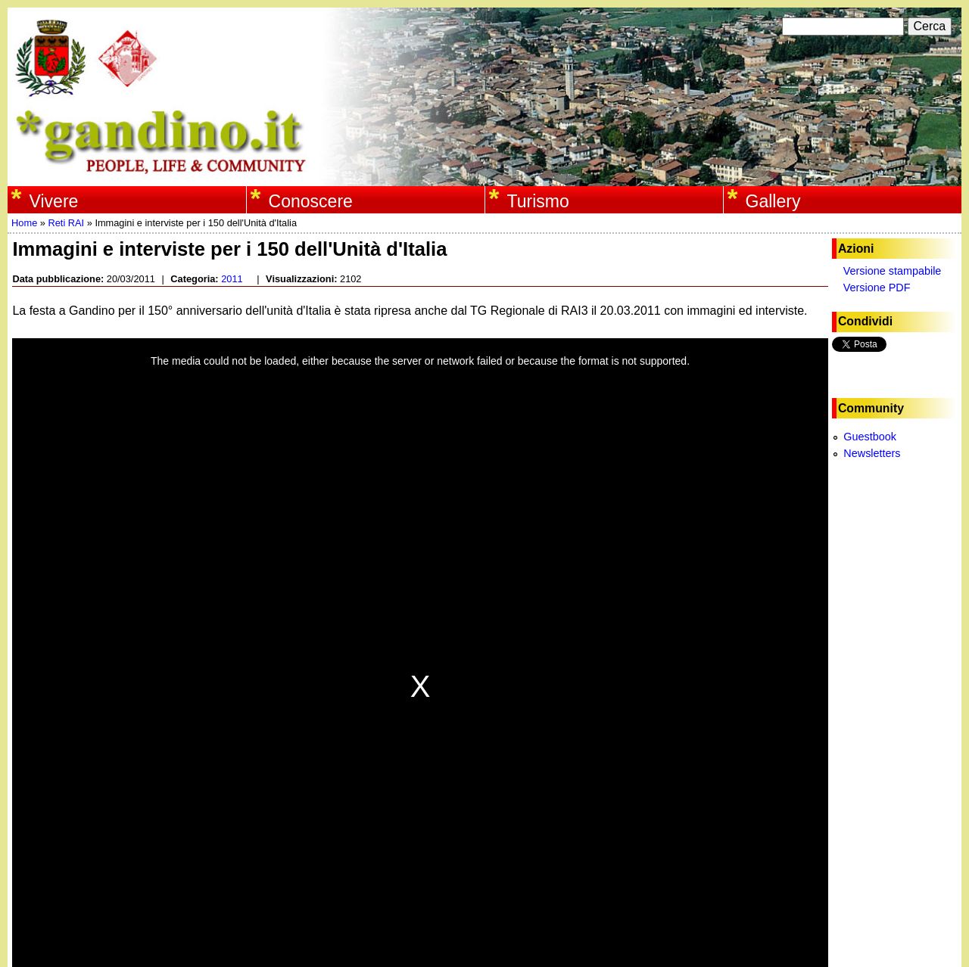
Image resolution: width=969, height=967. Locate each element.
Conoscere (311, 201)
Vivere (54, 201)
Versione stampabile (892, 271)
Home (24, 223)
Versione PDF (877, 287)
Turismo (538, 201)
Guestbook (869, 437)
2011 (231, 279)
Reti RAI (66, 223)
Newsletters (871, 453)
